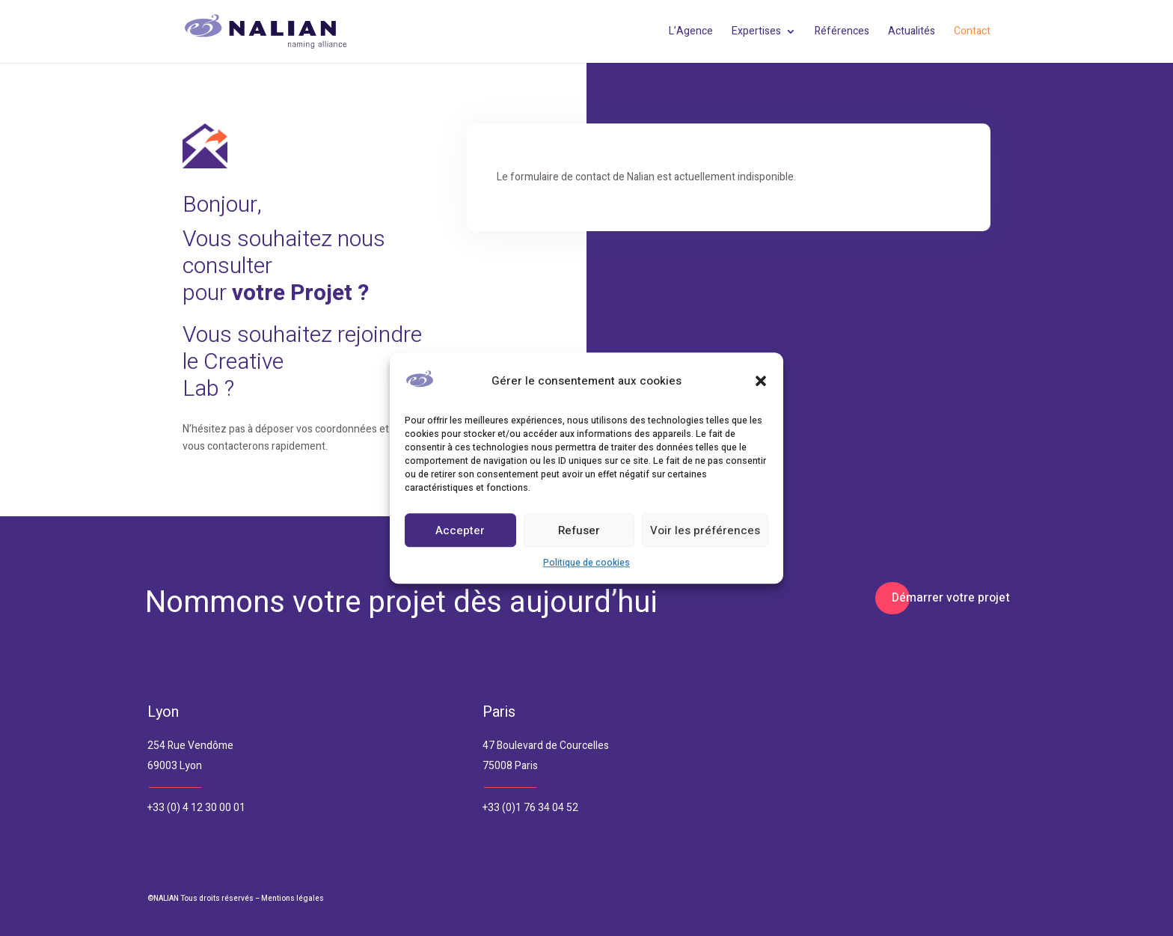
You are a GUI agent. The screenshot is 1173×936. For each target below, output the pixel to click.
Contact (972, 32)
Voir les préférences (705, 530)
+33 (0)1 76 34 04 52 (530, 808)
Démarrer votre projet (951, 598)
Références (842, 32)
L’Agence (691, 32)
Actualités (911, 32)
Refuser (579, 530)
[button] (760, 381)
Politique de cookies (586, 563)
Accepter (460, 530)
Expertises (756, 32)
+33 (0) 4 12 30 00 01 (196, 808)
